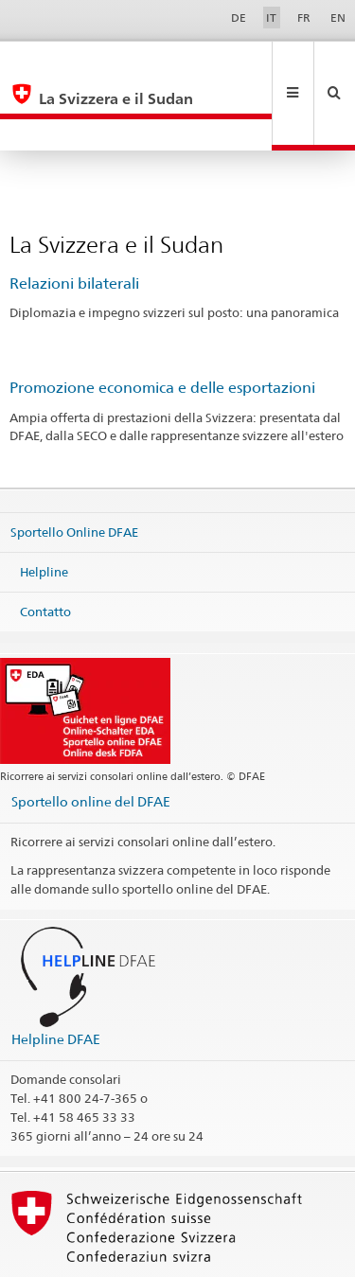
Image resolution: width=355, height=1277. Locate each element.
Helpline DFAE (55, 975)
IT (271, 17)
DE (238, 17)
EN (338, 17)
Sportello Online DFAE (74, 468)
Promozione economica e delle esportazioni (162, 324)
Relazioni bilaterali (74, 220)
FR (304, 17)
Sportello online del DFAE (90, 738)
